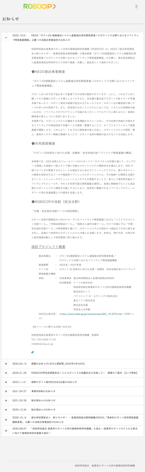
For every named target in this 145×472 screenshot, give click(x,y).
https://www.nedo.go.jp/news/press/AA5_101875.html (93, 314)
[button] (136, 6)
